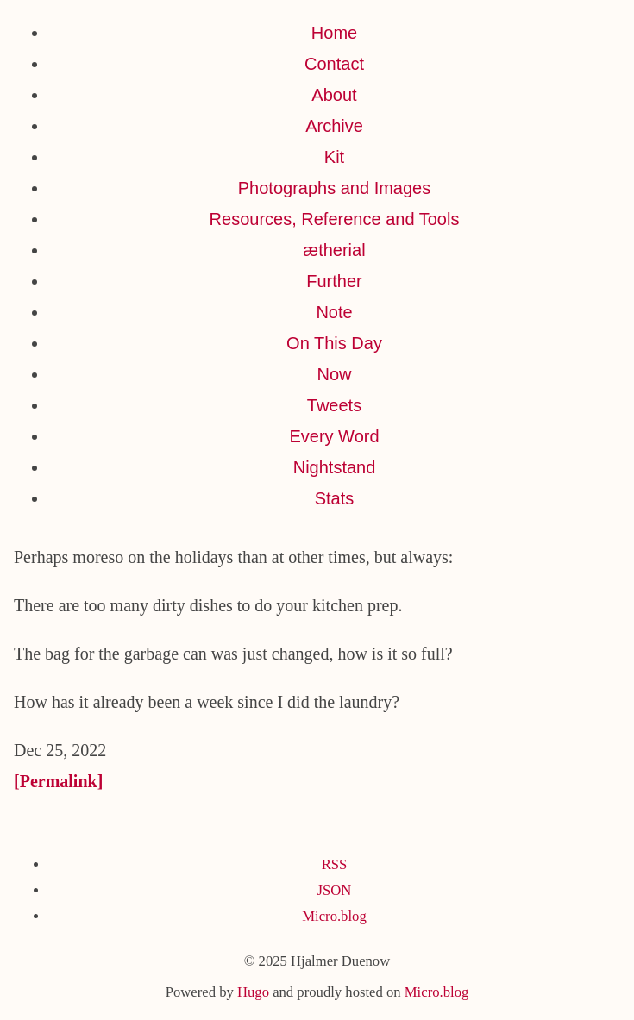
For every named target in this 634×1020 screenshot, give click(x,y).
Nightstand (334, 467)
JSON (334, 890)
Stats (335, 498)
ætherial (334, 250)
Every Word (334, 436)
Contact (334, 63)
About (333, 94)
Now (334, 374)
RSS (335, 864)
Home (334, 32)
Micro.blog (334, 916)
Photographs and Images (334, 187)
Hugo (253, 992)
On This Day (334, 343)
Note (334, 312)
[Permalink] (58, 781)
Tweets (334, 405)
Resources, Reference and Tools (335, 219)
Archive (334, 125)
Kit (334, 156)
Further (333, 281)
